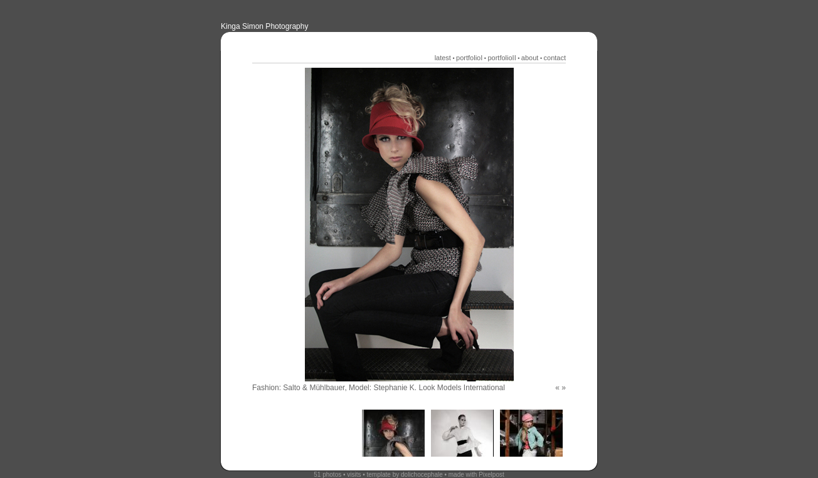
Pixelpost (491, 474)
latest (443, 57)
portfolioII (501, 57)
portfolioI (469, 57)
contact (555, 57)
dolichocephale (422, 474)
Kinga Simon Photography (264, 26)
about (530, 57)
